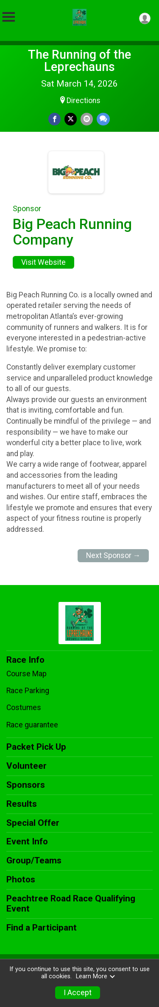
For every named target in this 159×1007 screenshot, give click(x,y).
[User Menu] (145, 18)
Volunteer (26, 766)
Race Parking (27, 690)
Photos (20, 879)
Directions (83, 100)
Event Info (27, 841)
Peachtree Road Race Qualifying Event (70, 903)
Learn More (96, 976)
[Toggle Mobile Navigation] (8, 17)
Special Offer (32, 823)
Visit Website (43, 262)
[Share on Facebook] (54, 119)
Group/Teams (33, 860)
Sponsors (25, 785)
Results (21, 804)
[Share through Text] (103, 119)
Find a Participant (41, 928)
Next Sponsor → (113, 555)
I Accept (78, 992)
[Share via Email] (87, 119)
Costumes (23, 707)
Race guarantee (32, 725)
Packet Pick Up (36, 747)
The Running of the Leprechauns (79, 60)
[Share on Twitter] (70, 119)
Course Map (26, 674)
